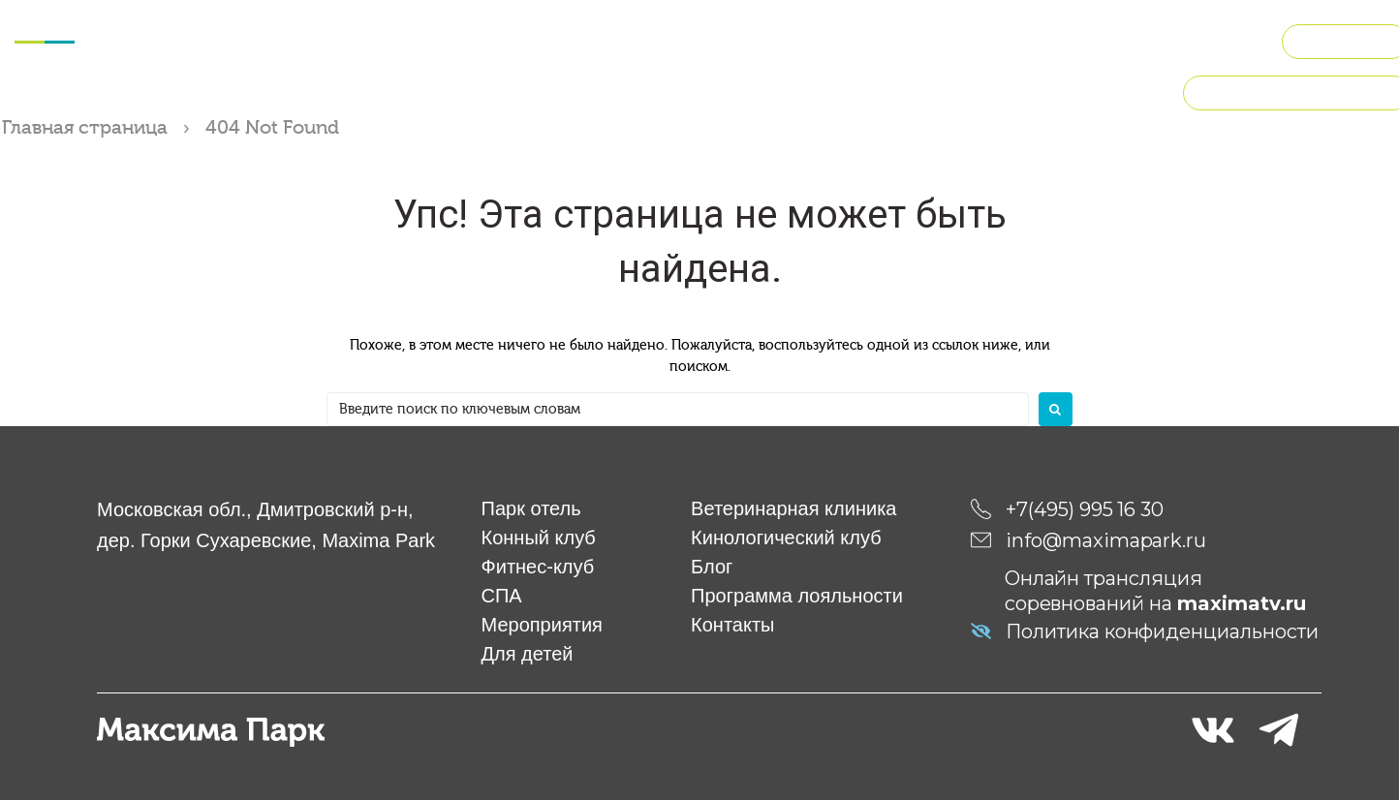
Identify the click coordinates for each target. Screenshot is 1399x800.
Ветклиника (784, 38)
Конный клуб (267, 38)
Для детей (677, 38)
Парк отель (531, 507)
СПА (471, 38)
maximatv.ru (1241, 602)
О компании (1209, 38)
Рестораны (1087, 38)
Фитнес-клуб (387, 38)
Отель (175, 38)
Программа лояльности (797, 594)
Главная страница (85, 126)
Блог (711, 565)
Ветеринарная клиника (793, 507)
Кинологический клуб (937, 38)
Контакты (732, 623)
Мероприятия (560, 38)
